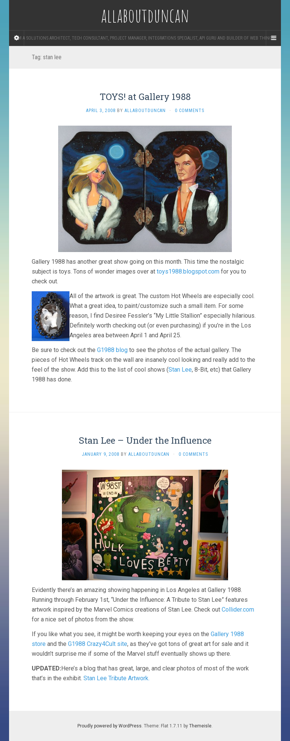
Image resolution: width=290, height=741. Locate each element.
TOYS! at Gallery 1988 (145, 97)
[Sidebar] (16, 38)
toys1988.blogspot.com (188, 271)
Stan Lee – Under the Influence (145, 440)
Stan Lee (180, 369)
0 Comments (189, 110)
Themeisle (200, 726)
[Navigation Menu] (273, 38)
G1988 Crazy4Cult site (97, 643)
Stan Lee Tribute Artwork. (116, 678)
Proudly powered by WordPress (109, 726)
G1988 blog (112, 350)
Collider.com (238, 609)
